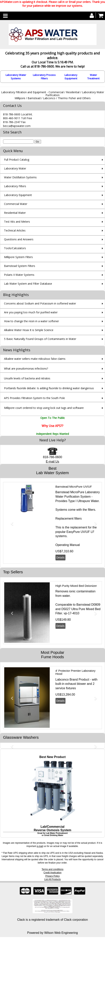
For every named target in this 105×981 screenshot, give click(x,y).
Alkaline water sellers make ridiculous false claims (34, 359)
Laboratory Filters (15, 186)
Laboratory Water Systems (16, 76)
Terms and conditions (52, 869)
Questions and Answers (18, 239)
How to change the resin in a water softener (31, 321)
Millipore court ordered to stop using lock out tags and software (44, 408)
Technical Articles (15, 230)
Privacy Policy (52, 876)
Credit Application (52, 872)
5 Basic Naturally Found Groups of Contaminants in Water (40, 339)
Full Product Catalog (16, 159)
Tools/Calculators (15, 248)
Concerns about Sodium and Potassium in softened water (40, 303)
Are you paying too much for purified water (31, 312)
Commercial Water (15, 204)
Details (60, 557)
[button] (10, 522)
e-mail (40, 846)
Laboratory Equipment (70, 76)
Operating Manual (67, 545)
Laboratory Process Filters (44, 76)
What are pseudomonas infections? (26, 368)
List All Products (52, 879)
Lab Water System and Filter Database (28, 283)
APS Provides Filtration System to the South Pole (34, 398)
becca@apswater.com (17, 126)
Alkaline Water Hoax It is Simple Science (28, 330)
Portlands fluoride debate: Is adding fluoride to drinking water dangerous (49, 388)
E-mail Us (52, 461)
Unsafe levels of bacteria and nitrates (27, 378)
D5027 (65, 609)
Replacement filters (68, 518)
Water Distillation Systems (20, 177)
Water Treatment (93, 76)
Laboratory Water (15, 168)
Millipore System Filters (18, 257)
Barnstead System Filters (19, 266)
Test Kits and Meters (17, 221)
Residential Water (15, 213)
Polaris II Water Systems (19, 275)
